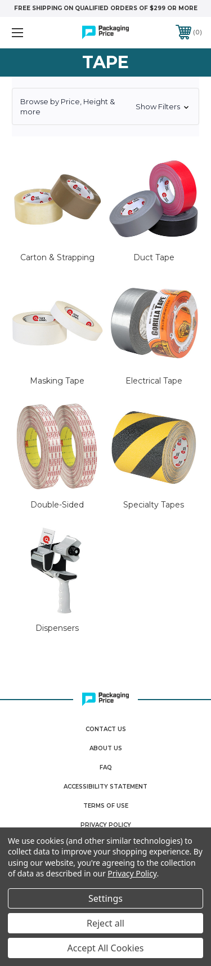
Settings (105, 898)
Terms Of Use (105, 805)
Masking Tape (57, 381)
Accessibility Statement (105, 786)
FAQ (106, 767)
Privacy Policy (105, 825)
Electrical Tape (153, 381)
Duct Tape (153, 257)
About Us (105, 748)
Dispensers (57, 628)
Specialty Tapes (153, 505)
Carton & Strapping (57, 257)
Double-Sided (57, 505)
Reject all (105, 923)
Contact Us (106, 729)
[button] (105, 106)
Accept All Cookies (106, 948)
